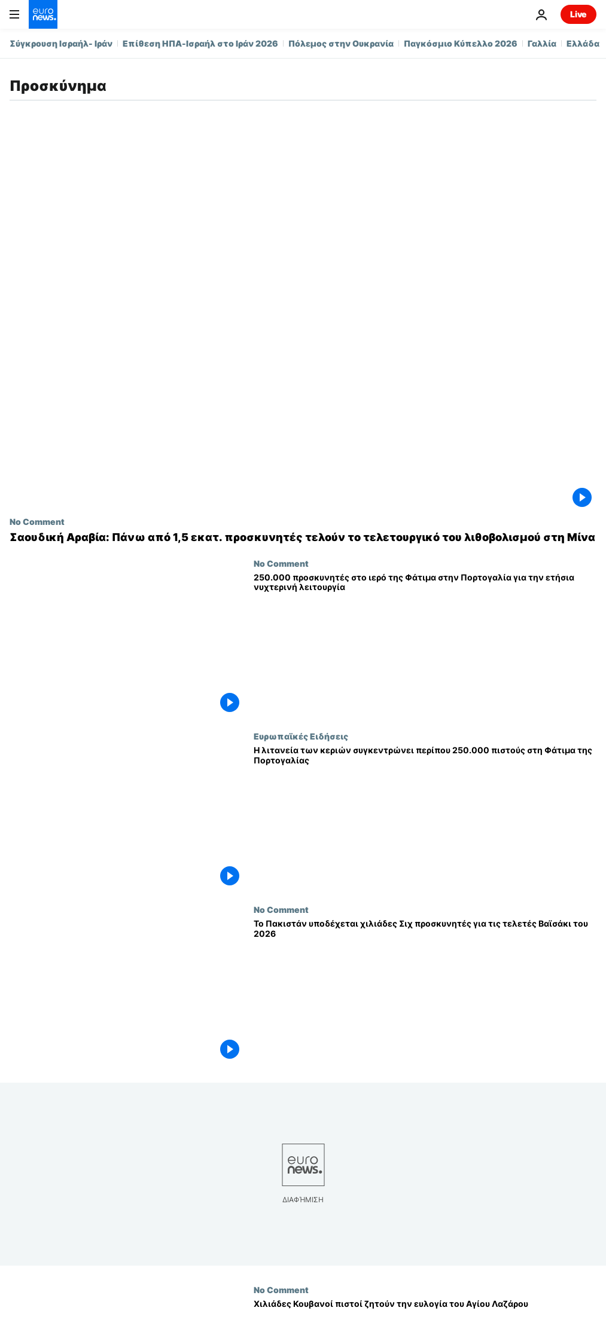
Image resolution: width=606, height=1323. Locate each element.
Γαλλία (542, 43)
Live (578, 14)
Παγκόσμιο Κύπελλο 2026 (460, 43)
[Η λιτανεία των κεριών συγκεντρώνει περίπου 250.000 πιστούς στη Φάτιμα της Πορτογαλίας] (425, 817)
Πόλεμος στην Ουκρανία (341, 43)
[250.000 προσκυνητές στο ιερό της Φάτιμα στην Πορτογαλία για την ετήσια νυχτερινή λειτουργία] (425, 645)
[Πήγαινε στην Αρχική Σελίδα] (43, 14)
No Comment (37, 521)
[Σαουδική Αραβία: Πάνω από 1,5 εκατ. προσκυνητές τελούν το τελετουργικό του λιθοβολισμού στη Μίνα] (303, 537)
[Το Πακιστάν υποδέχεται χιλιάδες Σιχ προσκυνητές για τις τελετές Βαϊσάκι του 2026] (425, 991)
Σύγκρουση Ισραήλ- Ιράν (61, 43)
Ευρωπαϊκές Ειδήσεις (301, 736)
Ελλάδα (583, 43)
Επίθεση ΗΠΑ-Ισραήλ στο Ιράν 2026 (200, 43)
